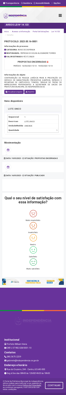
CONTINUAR (54, 385)
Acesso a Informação (21, 31)
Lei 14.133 (55, 31)
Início (6, 31)
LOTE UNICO (14, 109)
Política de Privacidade (32, 385)
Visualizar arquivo (14, 92)
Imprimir (30, 92)
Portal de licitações (41, 31)
